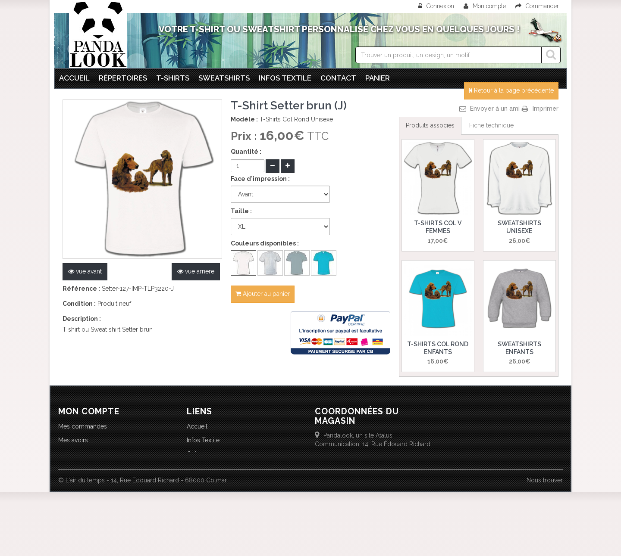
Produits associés (430, 125)
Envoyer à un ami (495, 108)
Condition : (79, 303)
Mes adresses (77, 453)
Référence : (81, 288)
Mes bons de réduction (90, 481)
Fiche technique (491, 125)
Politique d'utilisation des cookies (233, 481)
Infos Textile (203, 440)
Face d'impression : (260, 178)
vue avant (85, 271)
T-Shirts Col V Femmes (437, 227)
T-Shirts (172, 78)
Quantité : (246, 151)
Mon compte (485, 6)
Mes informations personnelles (101, 467)
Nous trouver (545, 543)
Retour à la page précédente (511, 90)
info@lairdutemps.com (381, 480)
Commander (537, 6)
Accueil (74, 78)
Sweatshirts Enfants (519, 348)
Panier (377, 78)
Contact (338, 78)
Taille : (241, 211)
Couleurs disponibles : (265, 243)
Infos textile (285, 78)
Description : (82, 318)
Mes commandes (82, 426)
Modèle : (244, 119)
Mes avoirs (73, 440)
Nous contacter (208, 509)
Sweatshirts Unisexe (519, 227)
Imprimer (545, 108)
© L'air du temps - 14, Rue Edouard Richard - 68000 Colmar (142, 543)
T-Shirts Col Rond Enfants (437, 348)
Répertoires (123, 78)
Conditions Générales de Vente (230, 467)
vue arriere (195, 271)
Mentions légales (210, 495)
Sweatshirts (224, 78)
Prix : (245, 136)
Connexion (437, 6)
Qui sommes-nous (213, 453)
